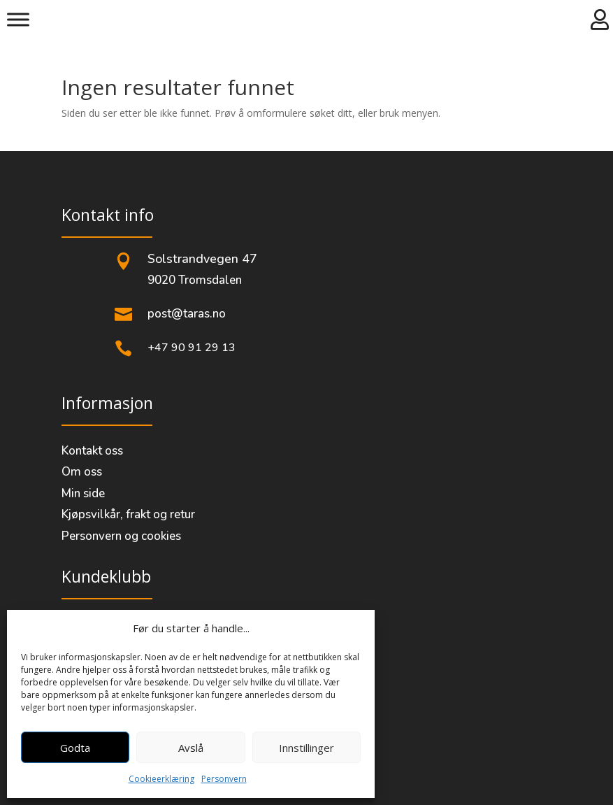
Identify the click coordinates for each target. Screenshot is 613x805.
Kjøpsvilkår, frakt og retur (128, 514)
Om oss (82, 472)
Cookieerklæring (161, 779)
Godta (75, 748)
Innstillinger (306, 748)
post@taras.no (186, 314)
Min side (83, 493)
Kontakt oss (92, 451)
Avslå (190, 748)
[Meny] (18, 19)
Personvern (224, 779)
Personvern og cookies (121, 536)
